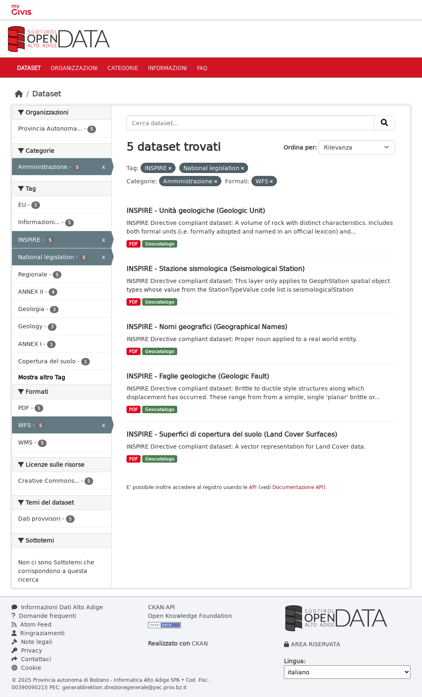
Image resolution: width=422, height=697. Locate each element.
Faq (202, 67)
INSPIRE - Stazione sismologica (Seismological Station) (216, 268)
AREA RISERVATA (315, 644)
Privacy (27, 650)
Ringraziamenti (38, 633)
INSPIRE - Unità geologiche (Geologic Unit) (196, 210)
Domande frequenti (44, 615)
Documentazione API (298, 487)
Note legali (32, 641)
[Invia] (384, 122)
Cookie (26, 667)
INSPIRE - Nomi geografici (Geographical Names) (207, 326)
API (253, 487)
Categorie (123, 67)
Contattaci (31, 659)
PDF (133, 244)
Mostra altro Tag (41, 377)
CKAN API (161, 607)
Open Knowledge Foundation (190, 615)
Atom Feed (32, 624)
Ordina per (299, 147)
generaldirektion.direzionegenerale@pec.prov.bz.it (124, 687)
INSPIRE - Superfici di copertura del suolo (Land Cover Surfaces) (232, 434)
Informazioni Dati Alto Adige (57, 607)
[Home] (19, 93)
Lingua (294, 661)
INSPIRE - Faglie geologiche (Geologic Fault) (198, 376)
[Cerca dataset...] (251, 122)
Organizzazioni (74, 67)
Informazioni (167, 67)
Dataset (29, 67)
